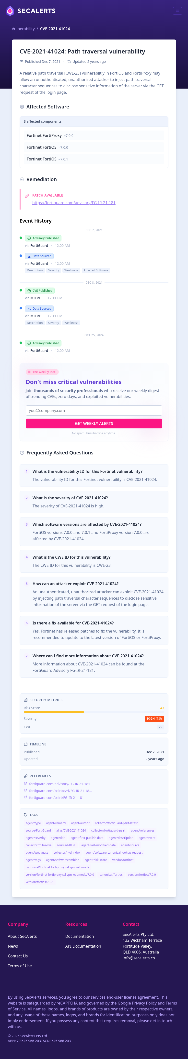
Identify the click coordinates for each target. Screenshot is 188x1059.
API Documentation (83, 946)
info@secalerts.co (139, 958)
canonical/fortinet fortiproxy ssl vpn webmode (57, 867)
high (154, 718)
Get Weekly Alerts (94, 423)
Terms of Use (20, 965)
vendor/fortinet (123, 860)
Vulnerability (23, 28)
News (13, 946)
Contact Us (18, 956)
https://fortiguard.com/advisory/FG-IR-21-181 (74, 202)
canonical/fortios (111, 875)
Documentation (79, 936)
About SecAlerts (22, 936)
